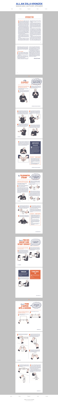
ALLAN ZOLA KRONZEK (29, 3)
